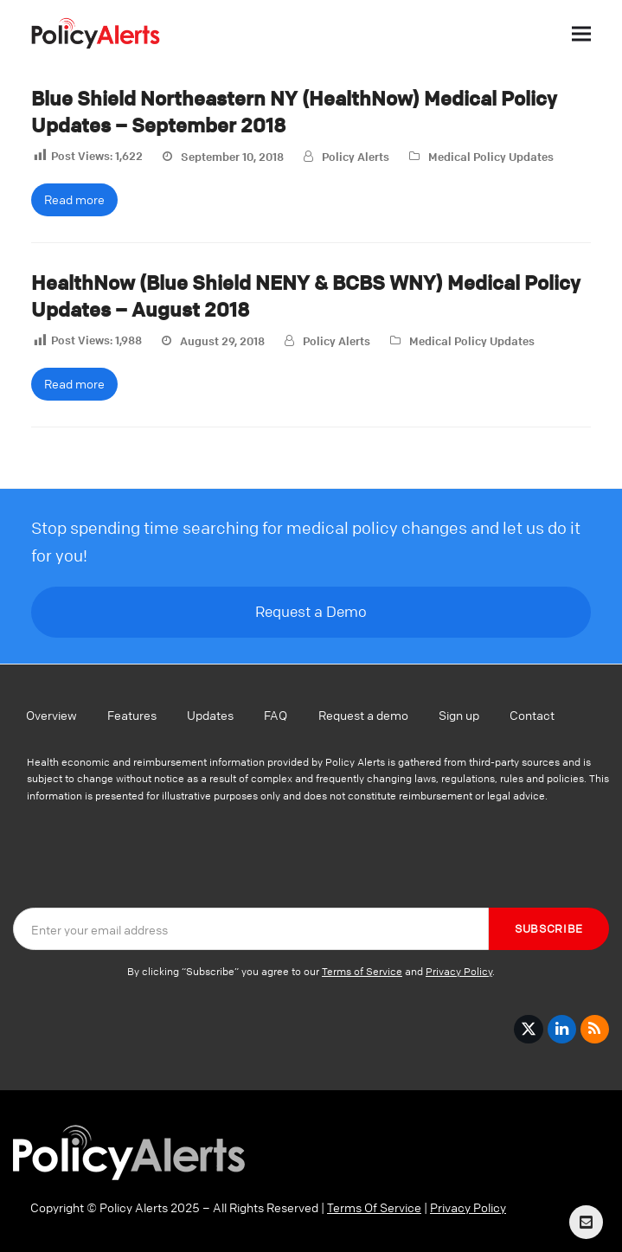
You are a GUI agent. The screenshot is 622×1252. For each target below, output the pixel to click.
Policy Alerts (355, 156)
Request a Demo (311, 611)
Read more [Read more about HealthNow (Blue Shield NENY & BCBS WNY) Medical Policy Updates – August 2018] (74, 383)
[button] (581, 33)
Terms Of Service (374, 1207)
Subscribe (549, 928)
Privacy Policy (459, 971)
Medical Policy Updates (491, 156)
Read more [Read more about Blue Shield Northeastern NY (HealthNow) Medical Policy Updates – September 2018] (74, 199)
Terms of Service (362, 971)
